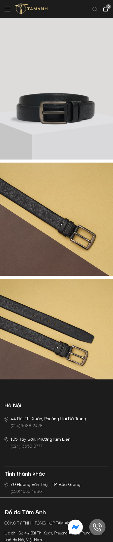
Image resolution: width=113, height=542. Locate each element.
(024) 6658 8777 (38, 442)
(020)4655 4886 (42, 487)
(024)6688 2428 (45, 421)
